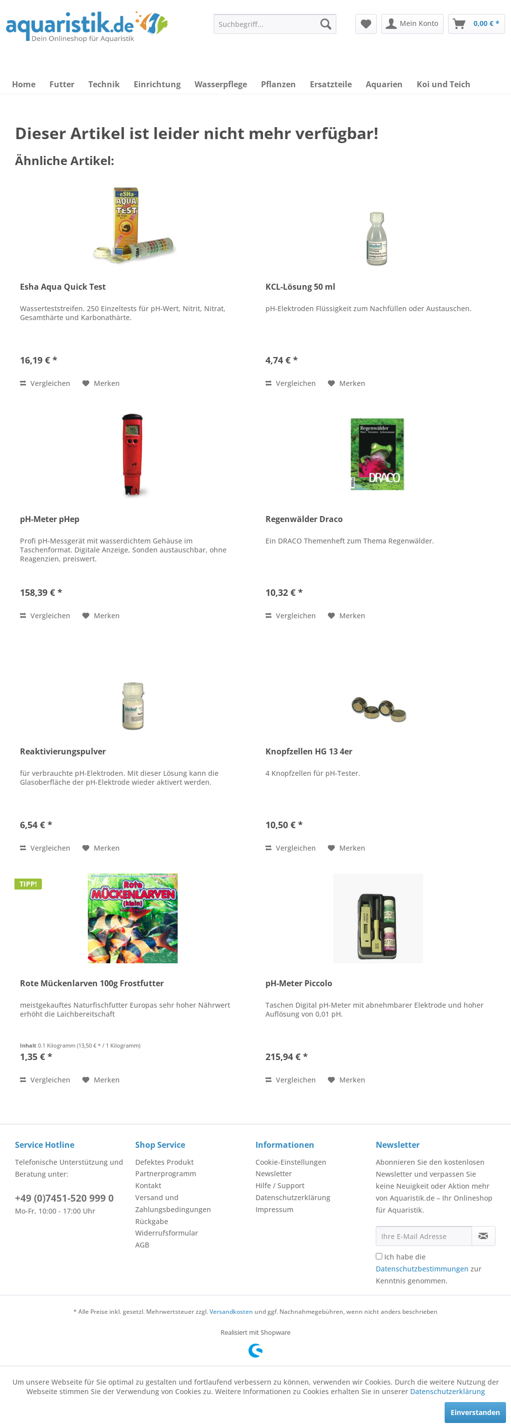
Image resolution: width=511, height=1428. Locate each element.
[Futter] (61, 84)
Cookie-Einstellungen (291, 1162)
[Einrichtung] (157, 84)
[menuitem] (275, 24)
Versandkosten (231, 1311)
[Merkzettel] (366, 24)
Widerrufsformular (166, 1233)
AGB (142, 1245)
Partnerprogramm (165, 1173)
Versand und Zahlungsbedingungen (173, 1203)
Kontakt (148, 1185)
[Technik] (104, 84)
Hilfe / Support (280, 1185)
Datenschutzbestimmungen (422, 1268)
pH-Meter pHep (49, 519)
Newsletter (274, 1173)
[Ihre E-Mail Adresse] (424, 1236)
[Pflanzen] (278, 84)
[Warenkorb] (476, 24)
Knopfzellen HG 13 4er (308, 751)
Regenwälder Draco (304, 519)
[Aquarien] (384, 84)
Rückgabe (151, 1221)
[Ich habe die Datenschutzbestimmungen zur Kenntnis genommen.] (379, 1256)
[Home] (23, 84)
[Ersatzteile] (331, 84)
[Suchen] (325, 24)
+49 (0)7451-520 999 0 (64, 1198)
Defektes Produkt (164, 1162)
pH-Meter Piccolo (298, 983)
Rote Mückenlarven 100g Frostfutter (92, 983)
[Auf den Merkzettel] (101, 383)
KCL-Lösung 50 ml (300, 287)
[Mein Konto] (412, 24)
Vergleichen (45, 383)
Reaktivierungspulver (63, 751)
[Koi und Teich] (444, 84)
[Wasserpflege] (221, 84)
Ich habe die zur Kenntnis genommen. (429, 1268)
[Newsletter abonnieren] (484, 1236)
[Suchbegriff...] (275, 24)
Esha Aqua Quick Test (63, 287)
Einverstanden (475, 1412)
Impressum (274, 1209)
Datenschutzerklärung (293, 1197)
